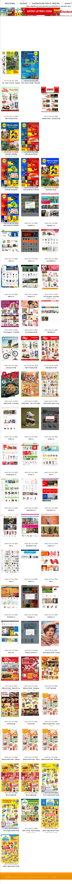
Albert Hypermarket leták (11, 866)
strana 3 (68, 3)
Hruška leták (11, 724)
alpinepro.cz (51, 225)
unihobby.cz (51, 332)
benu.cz (11, 261)
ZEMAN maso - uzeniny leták (51, 118)
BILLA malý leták (11, 795)
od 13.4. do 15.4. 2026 (11, 187)
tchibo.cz (11, 439)
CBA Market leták (51, 368)
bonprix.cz (51, 546)
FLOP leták (31, 724)
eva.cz (11, 581)
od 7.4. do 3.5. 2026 (11, 686)
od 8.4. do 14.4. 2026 (31, 223)
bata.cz (31, 439)
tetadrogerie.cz (11, 474)
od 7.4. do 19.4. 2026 (31, 686)
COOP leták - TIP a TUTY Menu (31, 403)
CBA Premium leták (11, 118)
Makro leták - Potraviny (11, 403)
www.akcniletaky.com (18, 877)
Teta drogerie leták (31, 332)
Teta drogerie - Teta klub (11, 332)
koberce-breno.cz (31, 652)
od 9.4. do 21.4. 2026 (51, 294)
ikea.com (11, 652)
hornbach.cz (11, 617)
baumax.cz (31, 617)
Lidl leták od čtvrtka (31, 154)
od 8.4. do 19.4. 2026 (11, 365)
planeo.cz (11, 296)
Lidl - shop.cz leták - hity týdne (31, 83)
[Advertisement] (30, 32)
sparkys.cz (31, 225)
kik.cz (11, 546)
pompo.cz (51, 439)
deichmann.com (31, 546)
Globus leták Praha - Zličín (31, 759)
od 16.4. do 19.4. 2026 (31, 152)
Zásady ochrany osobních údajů (37, 877)
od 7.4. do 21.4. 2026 (31, 828)
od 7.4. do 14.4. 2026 (11, 793)
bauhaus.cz (51, 617)
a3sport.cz (31, 296)
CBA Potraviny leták (31, 368)
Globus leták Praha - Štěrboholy (51, 759)
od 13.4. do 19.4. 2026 (31, 81)
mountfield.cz (51, 261)
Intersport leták (11, 368)
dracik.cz (11, 510)
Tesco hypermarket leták (11, 830)
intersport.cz (51, 510)
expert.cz (31, 261)
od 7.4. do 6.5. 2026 (51, 650)
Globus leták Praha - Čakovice (11, 759)
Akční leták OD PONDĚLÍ (11, 225)
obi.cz (51, 581)
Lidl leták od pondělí (11, 190)
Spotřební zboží (51, 190)
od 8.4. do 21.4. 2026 (11, 401)
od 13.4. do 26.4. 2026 (11, 81)
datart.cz (31, 581)
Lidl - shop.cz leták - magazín (11, 83)
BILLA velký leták (31, 795)
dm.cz (51, 474)
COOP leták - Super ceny (51, 403)
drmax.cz (31, 474)
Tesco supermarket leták (51, 795)
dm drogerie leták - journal (51, 652)
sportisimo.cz (31, 510)
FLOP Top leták (51, 688)
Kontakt (53, 877)
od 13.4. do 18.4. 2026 (51, 116)
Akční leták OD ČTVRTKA (31, 190)
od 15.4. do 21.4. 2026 (11, 116)
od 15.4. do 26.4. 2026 (31, 365)
